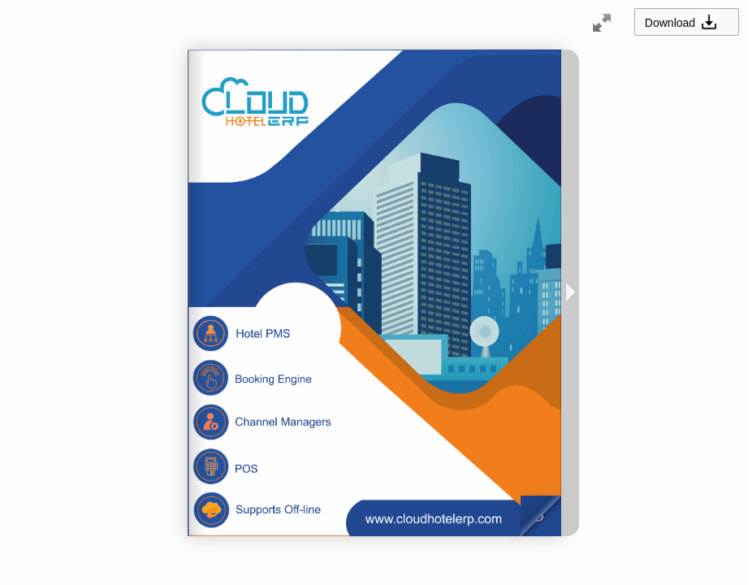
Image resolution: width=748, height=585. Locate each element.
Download (685, 22)
